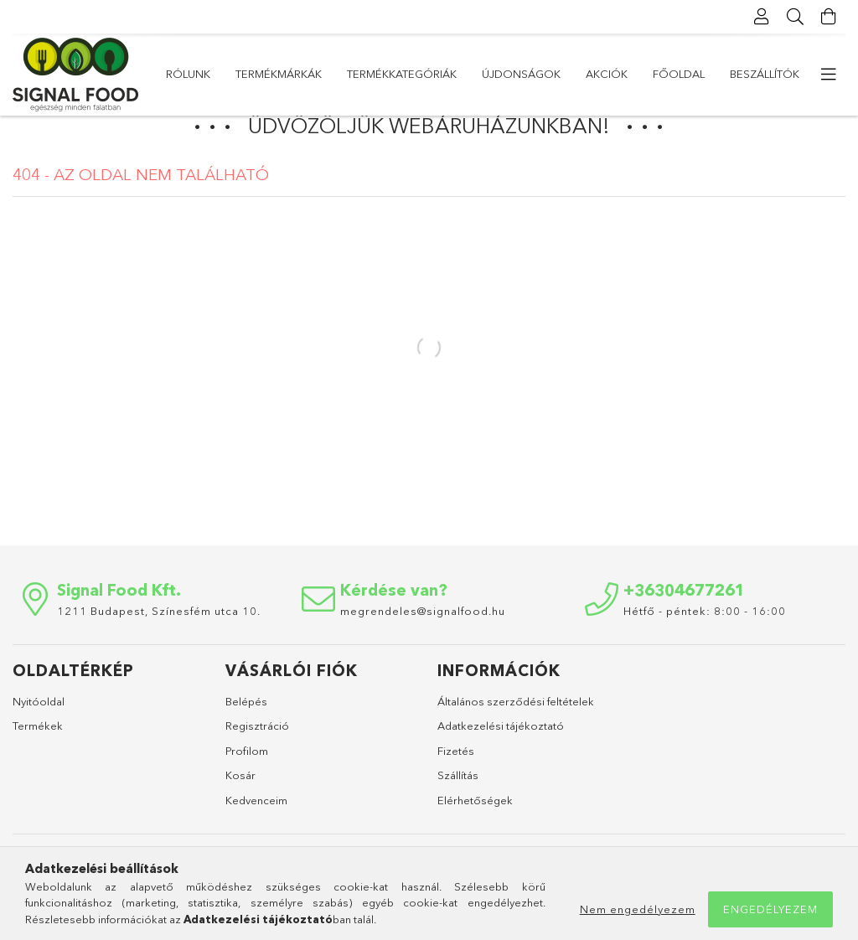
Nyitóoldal (39, 741)
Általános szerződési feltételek (515, 741)
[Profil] (761, 17)
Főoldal (287, 73)
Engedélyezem (770, 909)
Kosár (240, 815)
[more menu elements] (828, 74)
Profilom (246, 791)
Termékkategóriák (563, 73)
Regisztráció (257, 765)
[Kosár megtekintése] (828, 17)
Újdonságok (444, 73)
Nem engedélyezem (637, 909)
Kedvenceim (256, 840)
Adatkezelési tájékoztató (500, 765)
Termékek (38, 765)
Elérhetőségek (475, 840)
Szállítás (457, 815)
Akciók (359, 73)
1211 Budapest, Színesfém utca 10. (159, 651)
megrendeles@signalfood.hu (422, 651)
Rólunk (777, 73)
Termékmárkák (687, 73)
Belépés (246, 741)
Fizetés (455, 791)
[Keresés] (795, 17)
